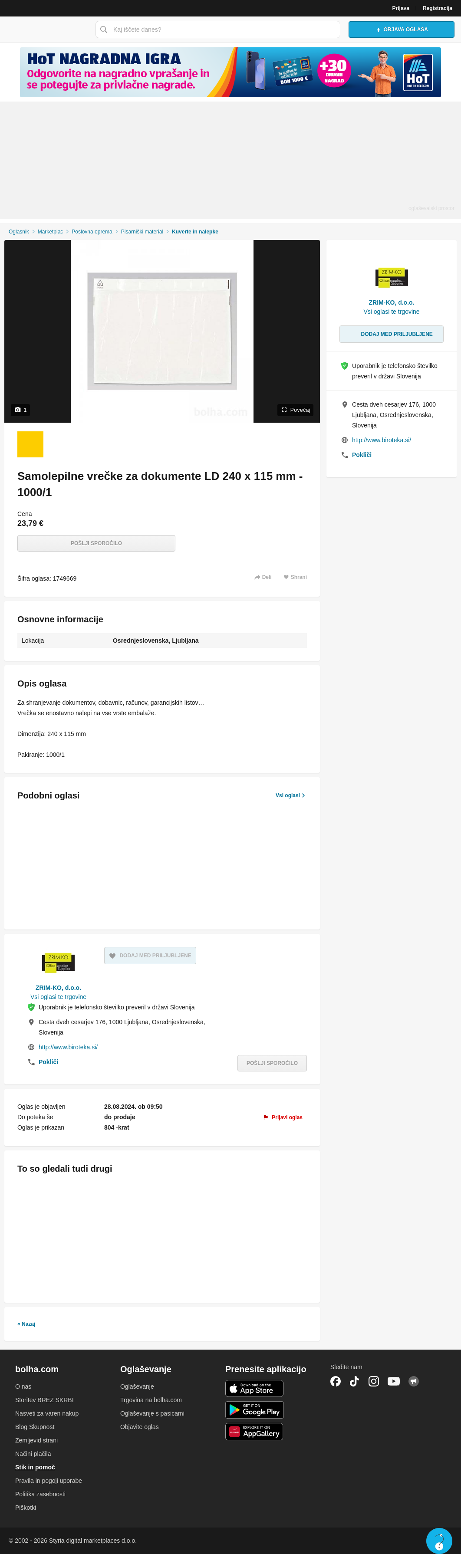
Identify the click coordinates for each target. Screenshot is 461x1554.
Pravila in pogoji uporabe (48, 1480)
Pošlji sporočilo (96, 543)
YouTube (394, 1381)
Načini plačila (33, 1453)
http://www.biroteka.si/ (68, 1047)
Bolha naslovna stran (45, 29)
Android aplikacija (254, 1410)
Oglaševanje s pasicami (152, 1413)
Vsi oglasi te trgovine (58, 996)
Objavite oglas (139, 1426)
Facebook (335, 1381)
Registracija (437, 8)
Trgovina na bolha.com (151, 1399)
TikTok (354, 1381)
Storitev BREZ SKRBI (44, 1399)
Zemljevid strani (36, 1440)
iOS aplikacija (254, 1388)
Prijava (400, 8)
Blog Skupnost (34, 1426)
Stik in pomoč (35, 1467)
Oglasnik (19, 232)
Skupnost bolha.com (413, 1381)
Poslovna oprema (92, 232)
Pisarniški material (142, 232)
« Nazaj (26, 1324)
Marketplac (50, 232)
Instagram (374, 1381)
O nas (23, 1386)
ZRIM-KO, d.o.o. (58, 987)
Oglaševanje (137, 1386)
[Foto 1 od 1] (30, 444)
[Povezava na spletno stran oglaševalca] (230, 72)
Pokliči (48, 1061)
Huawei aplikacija (254, 1431)
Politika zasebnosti (40, 1494)
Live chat (439, 1541)
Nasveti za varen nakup (47, 1413)
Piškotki (25, 1507)
